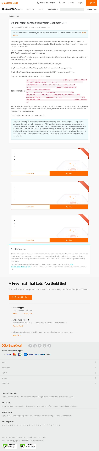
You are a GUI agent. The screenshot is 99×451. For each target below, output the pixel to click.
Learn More (30, 173)
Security (71, 397)
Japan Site (5, 406)
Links (44, 437)
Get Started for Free (20, 297)
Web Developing (47, 416)
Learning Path (64, 406)
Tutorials (57, 416)
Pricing (41, 9)
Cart (62, 3)
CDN (21, 397)
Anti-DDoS (27, 397)
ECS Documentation (17, 406)
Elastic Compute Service (10, 397)
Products (18, 9)
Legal (30, 437)
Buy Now (69, 173)
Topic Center (6, 416)
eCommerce (53, 397)
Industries (28, 416)
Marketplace (52, 9)
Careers (4, 437)
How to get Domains (33, 406)
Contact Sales (92, 9)
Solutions (30, 9)
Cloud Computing (18, 416)
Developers (37, 416)
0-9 (58, 425)
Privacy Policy (21, 437)
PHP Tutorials (66, 416)
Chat (15, 314)
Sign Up (92, 3)
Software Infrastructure (49, 406)
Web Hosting (63, 397)
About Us (12, 437)
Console (71, 3)
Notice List (37, 437)
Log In (80, 3)
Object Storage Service (40, 397)
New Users (73, 406)
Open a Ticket (18, 326)
